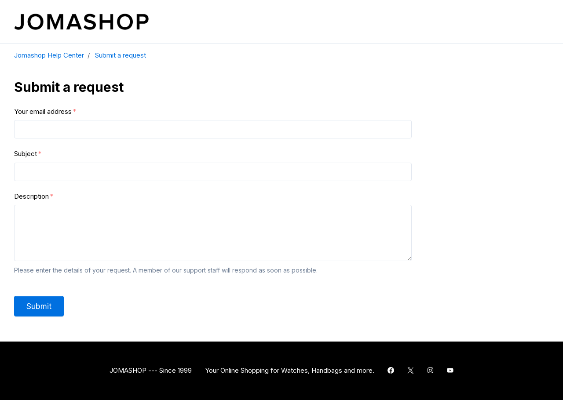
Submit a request (120, 55)
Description (31, 196)
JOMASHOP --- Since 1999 (151, 370)
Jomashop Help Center (49, 55)
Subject (25, 153)
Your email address (43, 111)
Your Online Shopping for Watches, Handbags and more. (289, 370)
